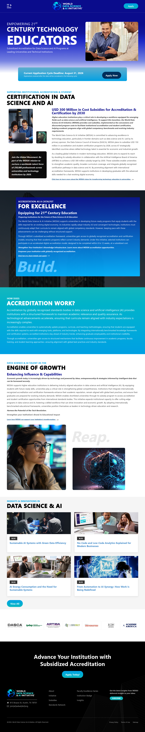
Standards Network (57, 704)
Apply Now (112, 75)
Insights (80, 700)
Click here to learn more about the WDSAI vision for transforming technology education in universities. (94, 179)
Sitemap (135, 722)
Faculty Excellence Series (87, 691)
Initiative (52, 695)
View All (14, 603)
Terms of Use (125, 722)
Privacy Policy (113, 722)
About (51, 691)
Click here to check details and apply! (34, 256)
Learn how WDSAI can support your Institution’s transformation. (34, 419)
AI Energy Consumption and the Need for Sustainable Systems (33, 588)
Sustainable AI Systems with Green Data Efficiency (38, 543)
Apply (131, 6)
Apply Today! (72, 674)
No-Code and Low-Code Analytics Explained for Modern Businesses (104, 544)
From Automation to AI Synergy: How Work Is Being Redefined (103, 588)
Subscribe (116, 698)
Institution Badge (84, 695)
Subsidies (53, 700)
